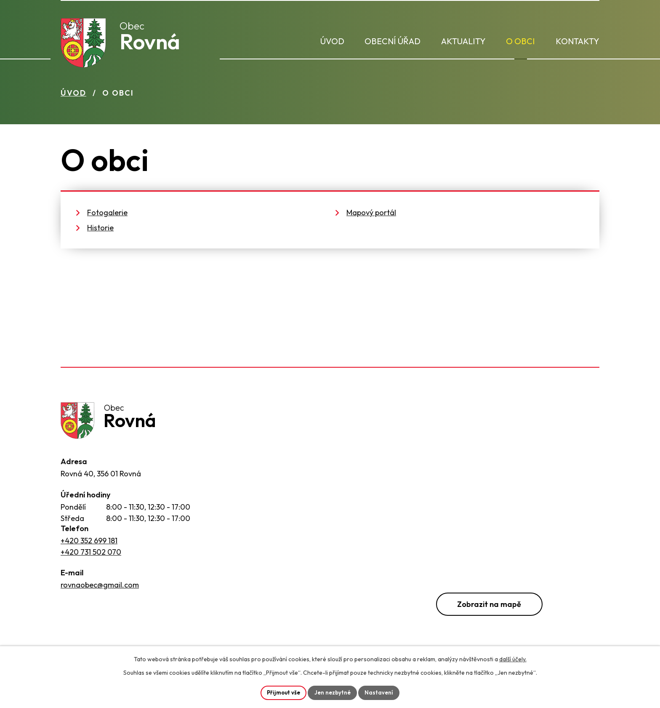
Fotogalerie (107, 215)
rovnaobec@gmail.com (100, 590)
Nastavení (381, 692)
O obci (520, 41)
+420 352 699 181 (89, 545)
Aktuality (463, 41)
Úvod (332, 41)
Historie (100, 230)
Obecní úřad (392, 41)
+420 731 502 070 (91, 557)
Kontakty (577, 41)
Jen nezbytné (333, 692)
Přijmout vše (282, 692)
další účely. (513, 658)
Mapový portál (371, 215)
